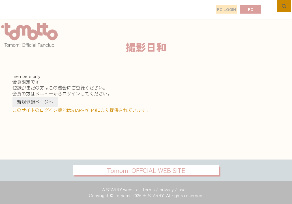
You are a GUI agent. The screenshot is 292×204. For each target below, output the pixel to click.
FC (250, 9)
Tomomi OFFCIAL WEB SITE (146, 170)
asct (183, 189)
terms (149, 189)
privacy (167, 189)
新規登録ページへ (35, 101)
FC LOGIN (226, 9)
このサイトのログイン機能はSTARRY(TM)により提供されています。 (81, 110)
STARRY (114, 189)
